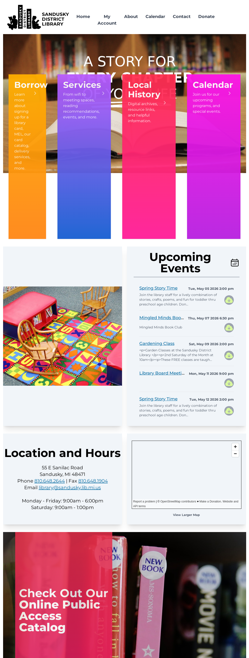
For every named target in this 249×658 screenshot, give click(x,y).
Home (83, 16)
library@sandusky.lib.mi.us (70, 487)
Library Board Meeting (163, 373)
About (131, 16)
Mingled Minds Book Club (167, 317)
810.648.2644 (49, 481)
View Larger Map (186, 515)
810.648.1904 (93, 481)
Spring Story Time (158, 288)
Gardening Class (156, 343)
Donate (206, 16)
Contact (182, 16)
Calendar (155, 16)
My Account (107, 20)
